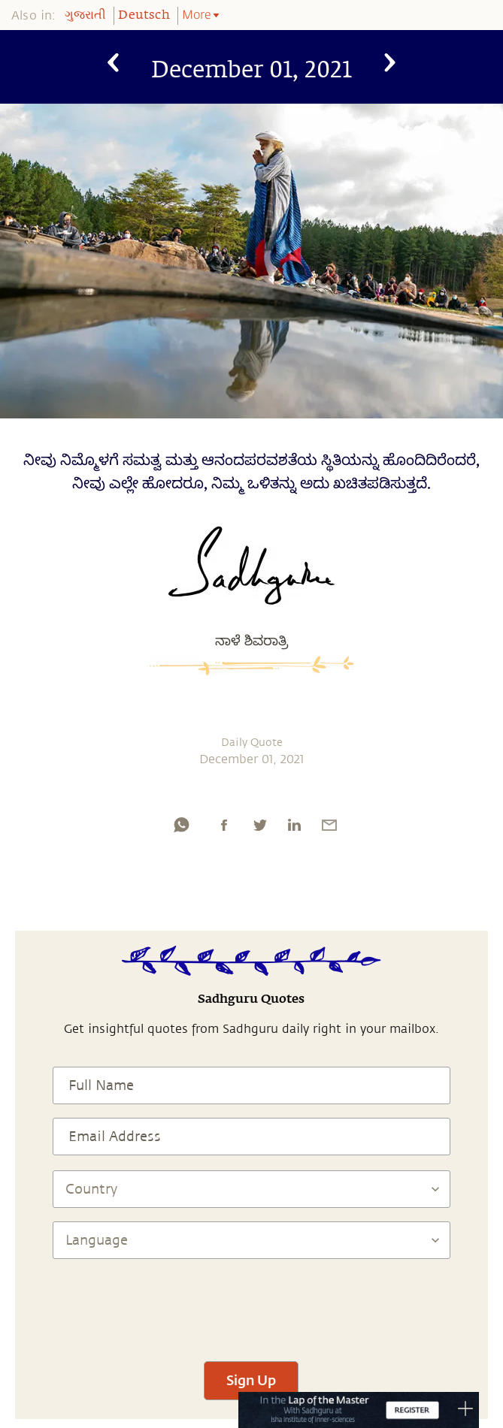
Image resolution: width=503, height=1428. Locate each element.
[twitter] (259, 824)
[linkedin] (294, 824)
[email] (329, 824)
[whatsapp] (181, 824)
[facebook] (224, 825)
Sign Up (251, 1380)
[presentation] (251, 1303)
